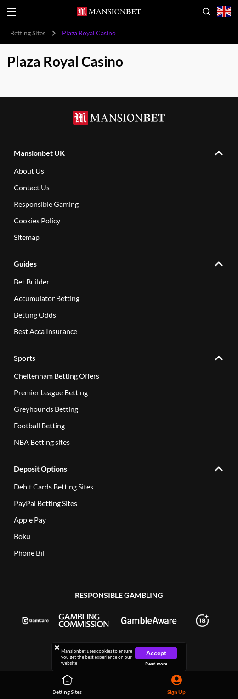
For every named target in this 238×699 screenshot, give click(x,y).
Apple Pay (30, 519)
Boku (22, 536)
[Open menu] (11, 12)
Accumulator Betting (46, 298)
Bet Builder (31, 281)
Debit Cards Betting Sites (53, 486)
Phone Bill (30, 552)
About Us (29, 170)
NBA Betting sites (42, 442)
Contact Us (32, 187)
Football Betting (39, 425)
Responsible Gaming (46, 203)
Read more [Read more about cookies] (156, 663)
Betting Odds (35, 314)
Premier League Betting (51, 392)
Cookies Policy (37, 220)
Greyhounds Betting (46, 408)
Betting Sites (27, 33)
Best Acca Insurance (45, 331)
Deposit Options (40, 468)
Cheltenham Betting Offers (56, 375)
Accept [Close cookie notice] (156, 653)
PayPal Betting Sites (45, 503)
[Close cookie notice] (57, 647)
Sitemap (27, 237)
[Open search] (206, 11)
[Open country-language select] (224, 11)
